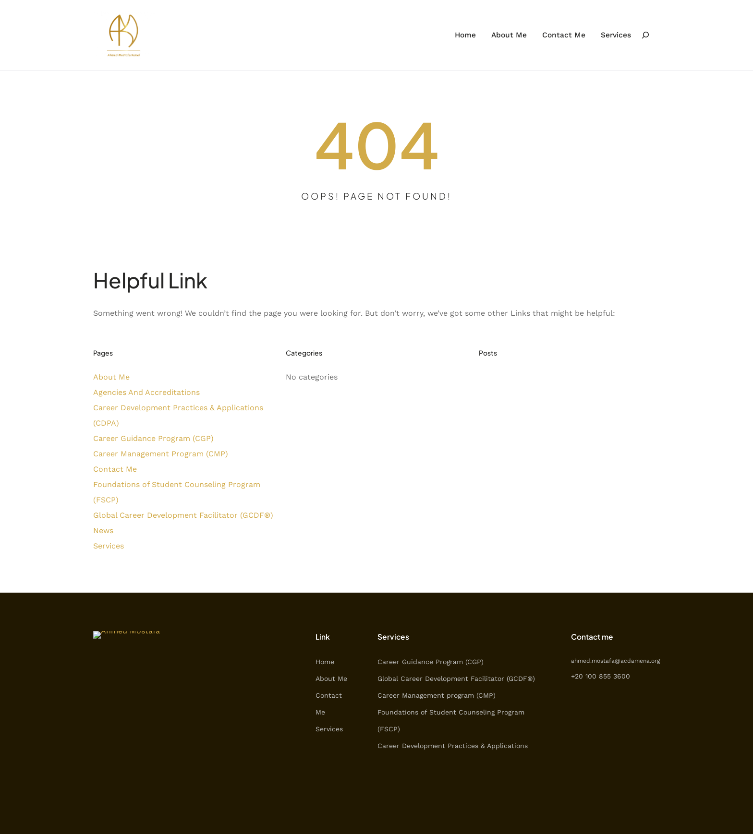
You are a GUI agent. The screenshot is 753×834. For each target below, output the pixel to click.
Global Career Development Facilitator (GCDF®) (183, 515)
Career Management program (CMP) (436, 695)
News (103, 530)
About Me (111, 376)
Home (325, 662)
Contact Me (115, 469)
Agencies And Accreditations (146, 392)
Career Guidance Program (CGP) (153, 438)
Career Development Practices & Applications (452, 746)
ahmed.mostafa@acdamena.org (615, 660)
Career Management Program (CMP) (160, 453)
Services (108, 545)
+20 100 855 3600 (600, 676)
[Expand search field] (645, 35)
